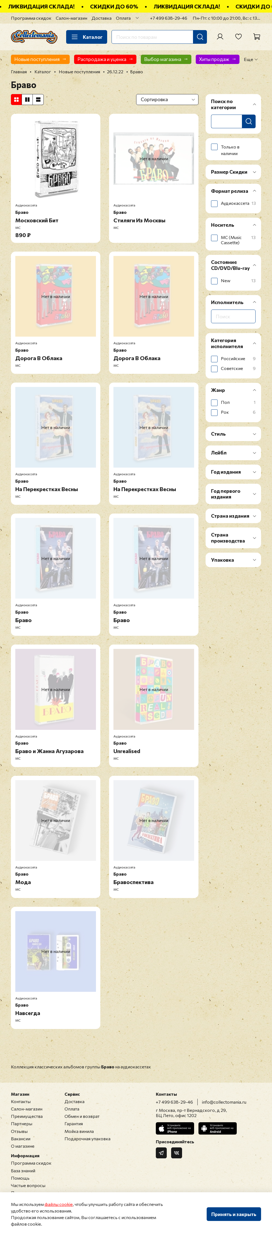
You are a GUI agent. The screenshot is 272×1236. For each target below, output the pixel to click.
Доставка (102, 18)
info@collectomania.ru (224, 1101)
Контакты (21, 1101)
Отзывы (19, 1131)
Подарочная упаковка (87, 1138)
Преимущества (27, 1116)
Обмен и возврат (82, 1116)
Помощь (20, 1177)
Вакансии (20, 1138)
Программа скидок (31, 18)
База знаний (23, 1170)
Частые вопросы (28, 1185)
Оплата (123, 18)
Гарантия (74, 1123)
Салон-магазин (71, 18)
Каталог (87, 37)
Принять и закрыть (233, 1214)
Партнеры (21, 1123)
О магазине (22, 1145)
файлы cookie (59, 1204)
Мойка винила (79, 1131)
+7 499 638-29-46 (168, 18)
